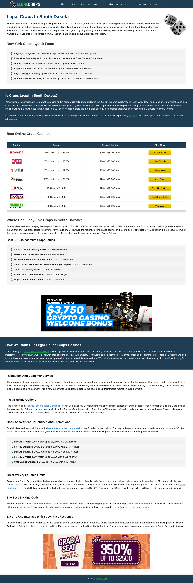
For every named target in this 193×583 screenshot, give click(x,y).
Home (64, 4)
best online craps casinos (36, 351)
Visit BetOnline (159, 188)
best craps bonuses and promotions (65, 428)
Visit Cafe (160, 179)
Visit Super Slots (159, 197)
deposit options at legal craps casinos (47, 406)
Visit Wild (159, 206)
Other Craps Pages (93, 4)
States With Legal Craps (150, 4)
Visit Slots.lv (160, 161)
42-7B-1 (133, 115)
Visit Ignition (160, 170)
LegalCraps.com (100, 579)
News (74, 4)
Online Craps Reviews (120, 4)
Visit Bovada (159, 152)
